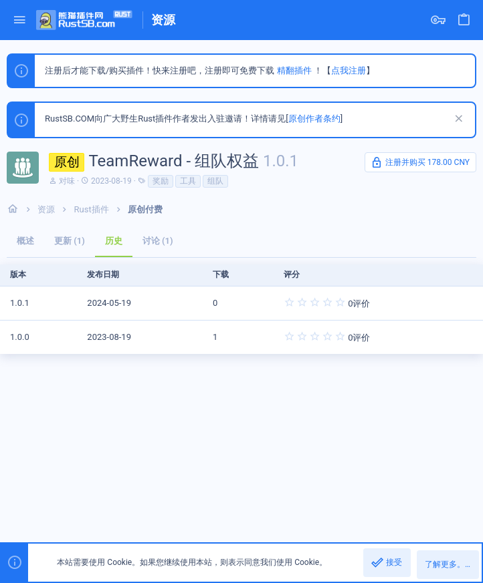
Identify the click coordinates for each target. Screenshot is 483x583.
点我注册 (348, 70)
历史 (113, 241)
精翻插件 (294, 70)
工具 (188, 181)
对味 (67, 181)
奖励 (161, 181)
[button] (20, 20)
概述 (25, 241)
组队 (215, 181)
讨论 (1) (157, 241)
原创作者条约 (314, 119)
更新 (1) (69, 241)
